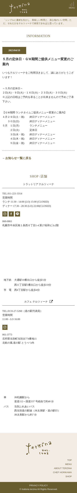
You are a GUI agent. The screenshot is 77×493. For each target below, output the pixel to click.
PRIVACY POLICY (38, 485)
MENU (68, 464)
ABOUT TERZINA (63, 468)
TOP (69, 460)
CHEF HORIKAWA (62, 472)
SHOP (68, 476)
